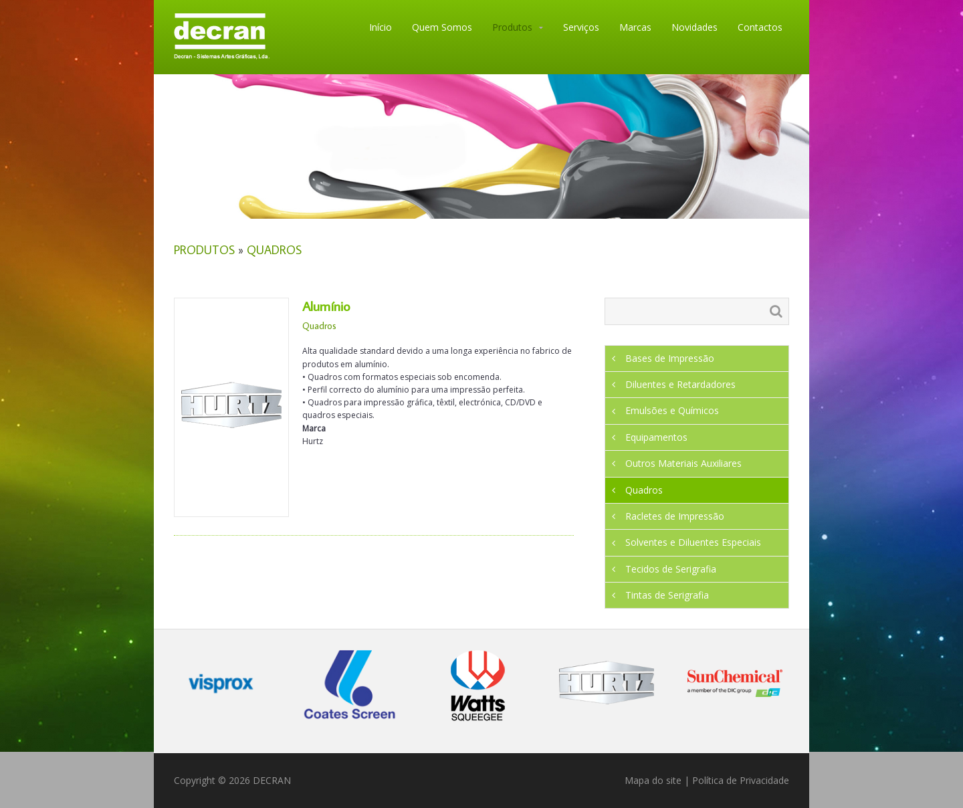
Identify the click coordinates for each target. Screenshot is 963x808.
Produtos (512, 27)
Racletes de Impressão (674, 516)
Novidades (694, 27)
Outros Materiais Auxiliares (683, 463)
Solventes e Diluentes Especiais (693, 542)
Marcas (635, 27)
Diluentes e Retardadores (680, 384)
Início (380, 27)
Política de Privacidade (740, 780)
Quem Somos (442, 27)
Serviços (581, 27)
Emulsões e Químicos (672, 410)
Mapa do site (653, 780)
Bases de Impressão (669, 358)
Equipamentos (656, 437)
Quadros (274, 250)
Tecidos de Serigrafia (670, 569)
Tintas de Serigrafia (667, 595)
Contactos (760, 27)
